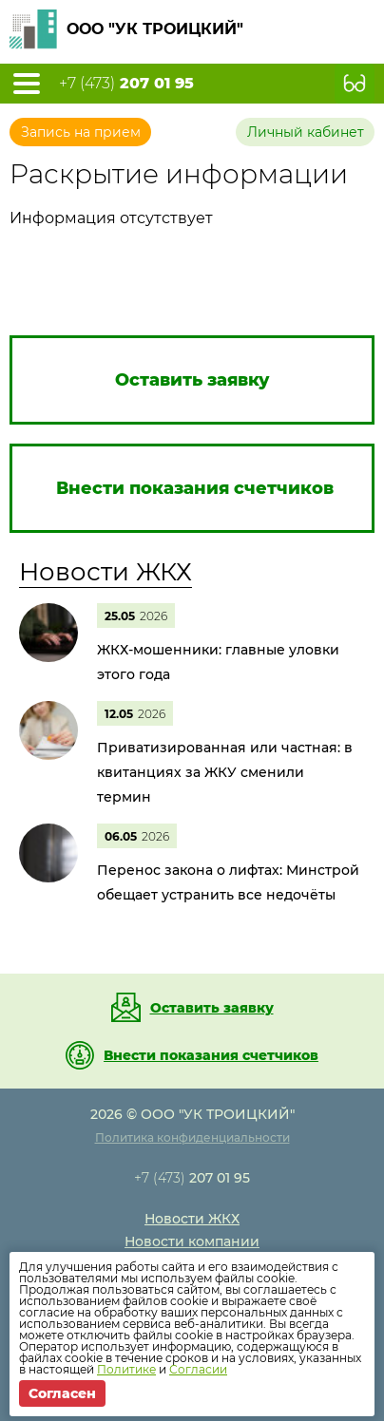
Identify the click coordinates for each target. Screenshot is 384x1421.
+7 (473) (126, 83)
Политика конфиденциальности (192, 1137)
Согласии (198, 1369)
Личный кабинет (305, 132)
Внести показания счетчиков (211, 1055)
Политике (126, 1369)
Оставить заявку (212, 1007)
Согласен (62, 1393)
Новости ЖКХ (105, 572)
